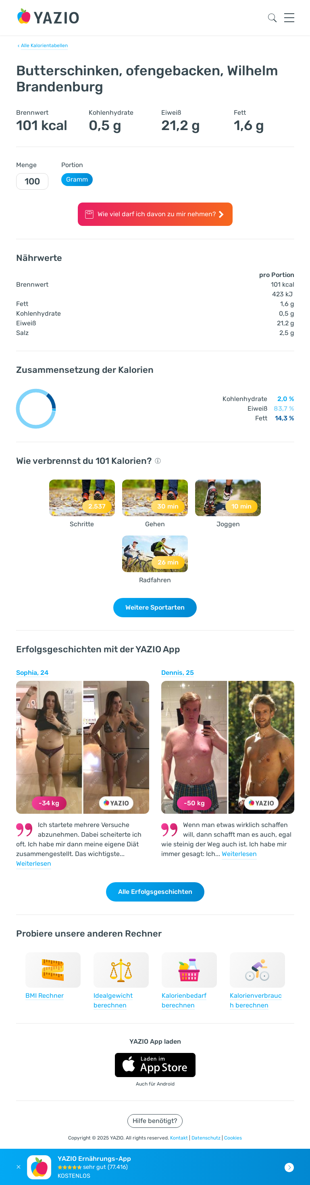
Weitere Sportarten (155, 607)
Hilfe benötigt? (155, 1121)
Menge (26, 165)
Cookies (233, 1138)
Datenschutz (206, 1138)
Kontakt (179, 1138)
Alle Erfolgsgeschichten (155, 891)
